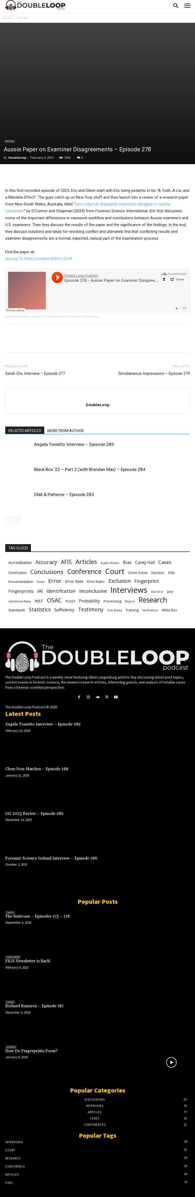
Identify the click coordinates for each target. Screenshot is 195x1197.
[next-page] (17, 520)
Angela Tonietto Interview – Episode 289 (74, 444)
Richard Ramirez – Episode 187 (34, 1006)
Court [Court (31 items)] (114, 571)
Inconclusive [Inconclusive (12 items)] (93, 591)
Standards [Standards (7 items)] (16, 610)
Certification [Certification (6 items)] (17, 573)
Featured (13, 957)
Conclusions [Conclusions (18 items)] (46, 571)
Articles (22, 17)
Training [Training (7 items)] (132, 610)
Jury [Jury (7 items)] (170, 591)
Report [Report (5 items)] (130, 601)
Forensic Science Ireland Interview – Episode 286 (51, 858)
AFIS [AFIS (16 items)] (66, 562)
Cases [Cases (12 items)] (164, 562)
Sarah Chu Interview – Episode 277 (35, 373)
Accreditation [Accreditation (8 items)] (20, 562)
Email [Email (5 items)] (41, 582)
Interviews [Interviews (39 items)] (128, 590)
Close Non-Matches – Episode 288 (36, 769)
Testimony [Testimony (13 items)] (91, 609)
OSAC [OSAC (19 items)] (54, 600)
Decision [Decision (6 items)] (157, 573)
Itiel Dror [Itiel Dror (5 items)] (157, 592)
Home (7, 17)
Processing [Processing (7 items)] (112, 601)
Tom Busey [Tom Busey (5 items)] (114, 610)
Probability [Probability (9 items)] (89, 601)
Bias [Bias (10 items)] (127, 562)
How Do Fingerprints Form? (31, 1051)
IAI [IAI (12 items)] (40, 591)
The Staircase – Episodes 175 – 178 (37, 916)
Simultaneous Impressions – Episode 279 (154, 373)
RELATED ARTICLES (24, 431)
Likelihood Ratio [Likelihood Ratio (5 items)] (19, 601)
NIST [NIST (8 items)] (39, 600)
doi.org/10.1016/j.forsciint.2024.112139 (38, 258)
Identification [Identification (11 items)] (60, 591)
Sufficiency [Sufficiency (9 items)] (64, 610)
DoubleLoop (17, 157)
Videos (11, 1047)
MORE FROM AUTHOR (65, 431)
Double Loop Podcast (17, 316)
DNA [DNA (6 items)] (171, 573)
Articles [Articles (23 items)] (86, 561)
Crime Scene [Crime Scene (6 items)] (138, 573)
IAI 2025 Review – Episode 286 (34, 813)
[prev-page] (8, 520)
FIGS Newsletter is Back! (28, 961)
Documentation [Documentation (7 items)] (20, 581)
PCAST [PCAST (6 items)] (70, 601)
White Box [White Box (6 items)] (169, 610)
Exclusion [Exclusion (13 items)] (120, 581)
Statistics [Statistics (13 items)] (40, 609)
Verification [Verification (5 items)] (150, 610)
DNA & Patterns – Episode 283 (64, 494)
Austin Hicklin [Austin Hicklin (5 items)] (110, 563)
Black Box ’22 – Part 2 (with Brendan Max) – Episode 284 (89, 469)
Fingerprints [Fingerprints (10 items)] (21, 591)
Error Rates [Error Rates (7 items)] (96, 581)
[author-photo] (98, 396)
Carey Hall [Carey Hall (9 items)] (145, 562)
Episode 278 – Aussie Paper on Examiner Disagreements (65, 316)
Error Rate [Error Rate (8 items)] (74, 581)
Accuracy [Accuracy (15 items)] (46, 562)
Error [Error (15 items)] (54, 581)
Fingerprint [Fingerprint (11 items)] (146, 581)
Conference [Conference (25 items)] (84, 571)
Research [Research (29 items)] (152, 600)
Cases (10, 912)
